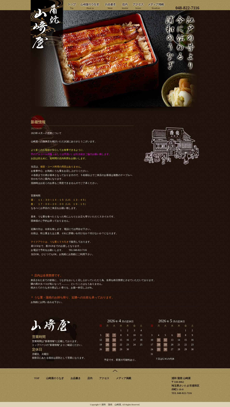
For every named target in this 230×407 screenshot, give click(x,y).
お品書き (75, 378)
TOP (36, 378)
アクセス (104, 378)
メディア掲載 (123, 378)
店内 (89, 378)
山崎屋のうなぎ (55, 378)
